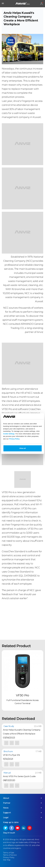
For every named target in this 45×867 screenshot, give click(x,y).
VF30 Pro (22, 695)
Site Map (6, 860)
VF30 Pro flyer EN (11, 755)
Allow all (22, 448)
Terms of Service (10, 855)
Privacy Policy (14, 439)
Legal (5, 817)
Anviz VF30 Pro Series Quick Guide (19, 776)
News (6, 808)
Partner (6, 803)
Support (7, 812)
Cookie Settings (9, 434)
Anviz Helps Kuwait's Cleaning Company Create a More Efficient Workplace (21, 732)
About (6, 798)
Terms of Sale (8, 853)
